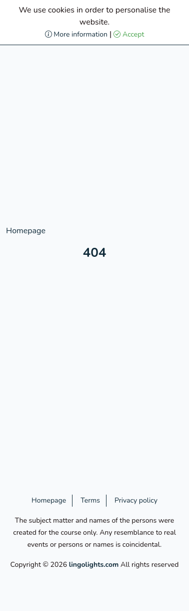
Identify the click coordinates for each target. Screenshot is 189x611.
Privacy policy (136, 500)
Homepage (26, 230)
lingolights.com (94, 564)
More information (76, 34)
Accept (129, 34)
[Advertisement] (94, 130)
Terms (90, 500)
